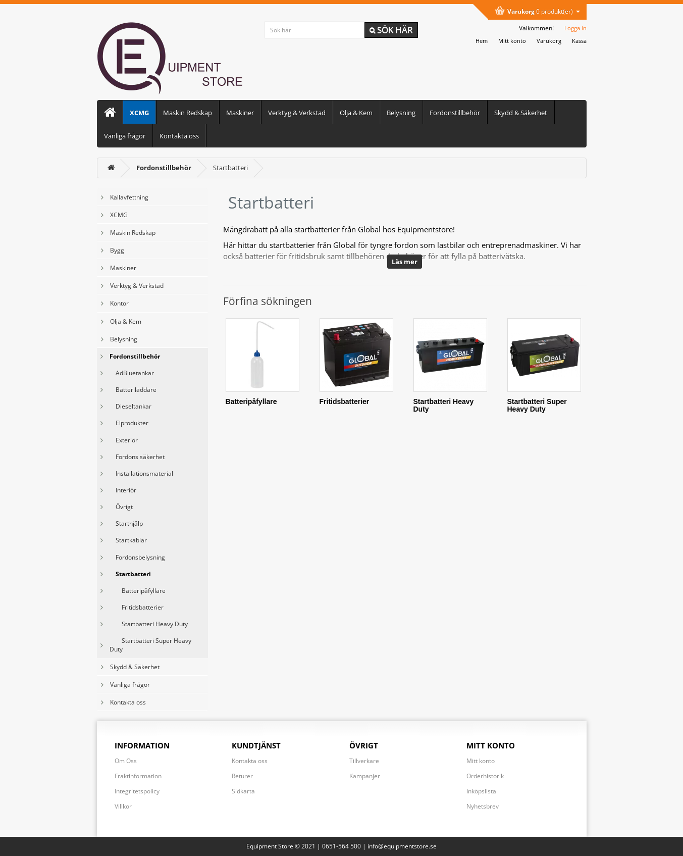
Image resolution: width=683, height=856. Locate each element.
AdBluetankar (132, 373)
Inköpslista (481, 791)
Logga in (575, 28)
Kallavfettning (129, 197)
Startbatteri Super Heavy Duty (150, 644)
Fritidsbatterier (137, 607)
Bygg (117, 250)
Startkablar (128, 540)
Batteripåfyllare (138, 590)
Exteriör (124, 440)
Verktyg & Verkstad (297, 112)
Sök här (391, 29)
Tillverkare (364, 761)
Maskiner (240, 112)
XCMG (139, 112)
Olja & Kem (356, 112)
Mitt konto (480, 761)
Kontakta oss (179, 135)
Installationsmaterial (141, 473)
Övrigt (121, 506)
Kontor (119, 303)
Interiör (123, 490)
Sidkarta (243, 791)
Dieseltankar (130, 406)
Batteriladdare (133, 389)
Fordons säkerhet (137, 456)
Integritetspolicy (137, 791)
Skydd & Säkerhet (520, 112)
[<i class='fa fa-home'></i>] (111, 167)
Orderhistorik (485, 776)
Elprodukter (129, 423)
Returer (242, 776)
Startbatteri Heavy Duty (149, 624)
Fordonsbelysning (137, 557)
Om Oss (126, 761)
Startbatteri (230, 167)
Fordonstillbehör (455, 112)
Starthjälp (126, 523)
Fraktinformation (138, 776)
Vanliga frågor (124, 135)
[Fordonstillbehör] (163, 167)
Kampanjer (364, 776)
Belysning (401, 112)
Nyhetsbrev (482, 806)
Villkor (123, 806)
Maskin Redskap (187, 112)
